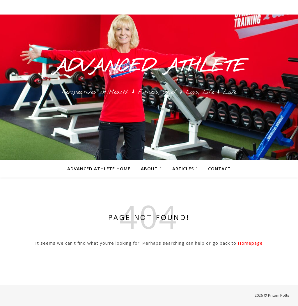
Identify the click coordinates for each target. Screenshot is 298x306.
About (149, 168)
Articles (183, 168)
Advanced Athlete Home (98, 168)
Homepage (250, 243)
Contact (219, 168)
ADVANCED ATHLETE (149, 66)
